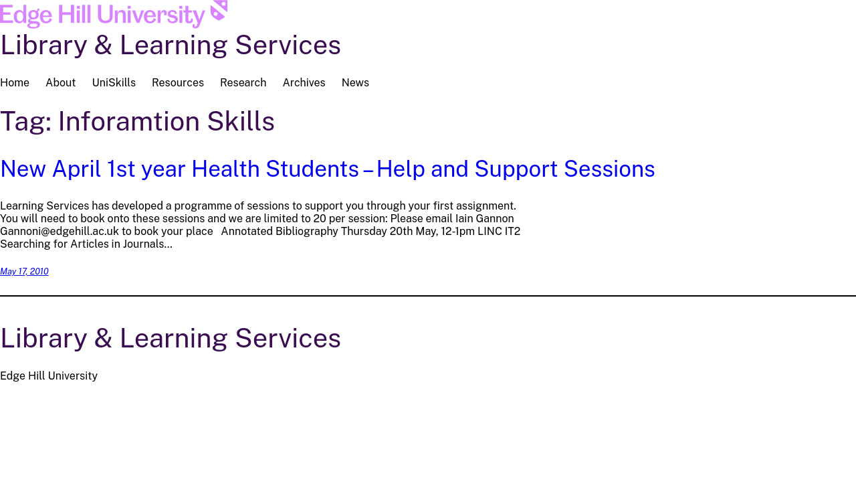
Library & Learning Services (170, 44)
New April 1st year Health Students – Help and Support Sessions (327, 168)
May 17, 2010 (24, 271)
